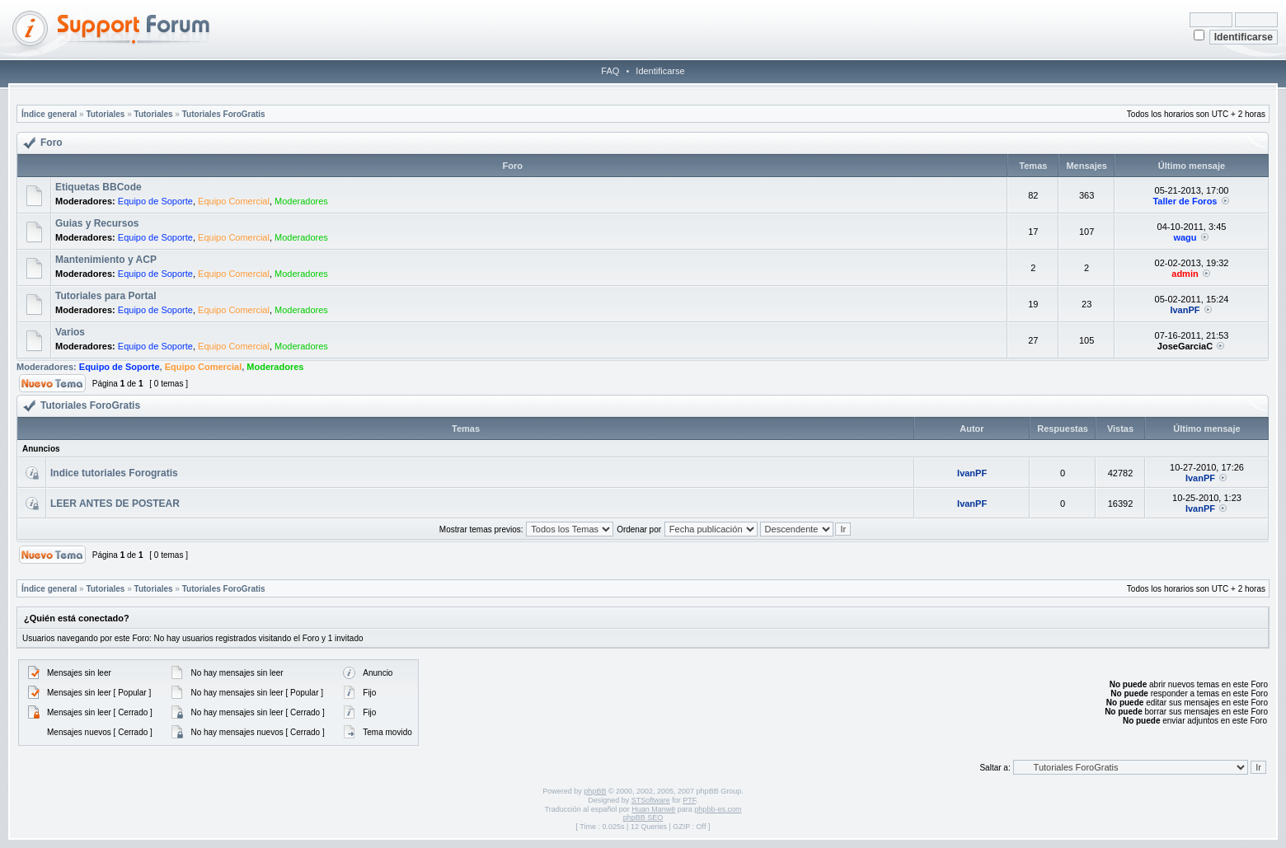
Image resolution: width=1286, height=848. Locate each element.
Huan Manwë (653, 809)
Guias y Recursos (96, 223)
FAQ (610, 71)
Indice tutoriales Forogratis (114, 473)
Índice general (49, 114)
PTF (689, 800)
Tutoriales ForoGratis (223, 114)
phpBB (595, 791)
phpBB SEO (643, 817)
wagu (1184, 237)
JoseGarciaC (1185, 346)
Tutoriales (105, 114)
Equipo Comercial (234, 201)
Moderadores (301, 201)
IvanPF (1184, 310)
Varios (70, 332)
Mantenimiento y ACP (106, 259)
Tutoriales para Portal (105, 296)
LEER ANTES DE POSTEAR (115, 503)
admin (1184, 274)
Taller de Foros (1184, 201)
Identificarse (660, 71)
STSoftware (650, 800)
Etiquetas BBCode (98, 187)
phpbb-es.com (717, 809)
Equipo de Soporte (155, 201)
